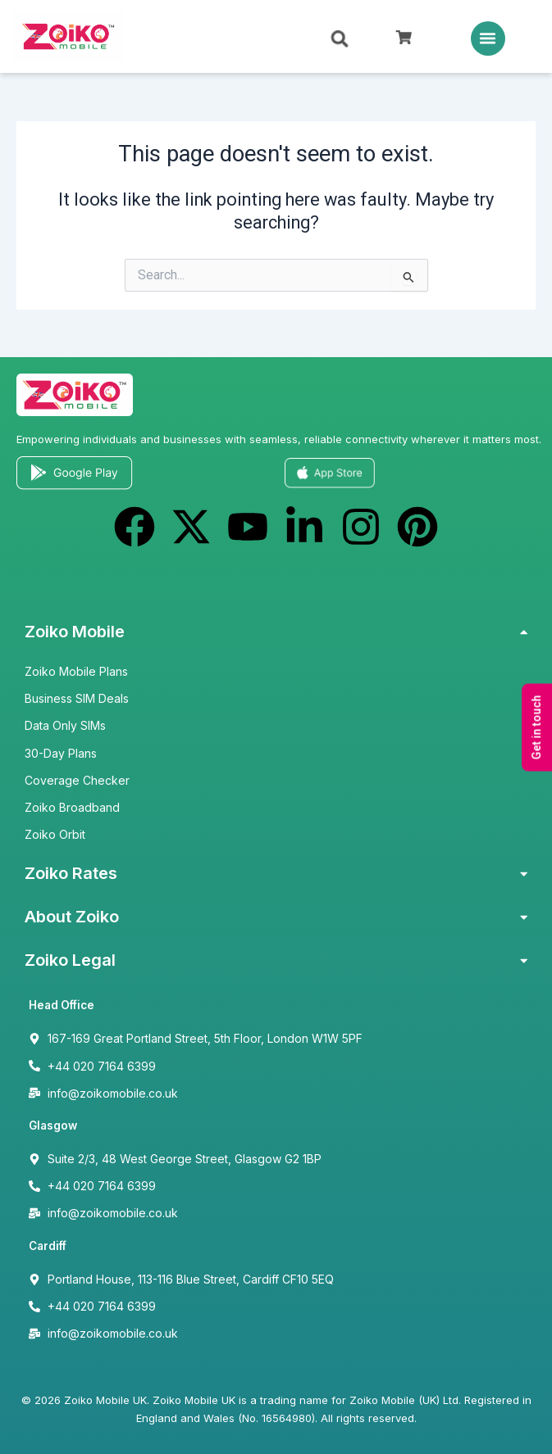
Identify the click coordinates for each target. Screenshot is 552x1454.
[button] (488, 38)
